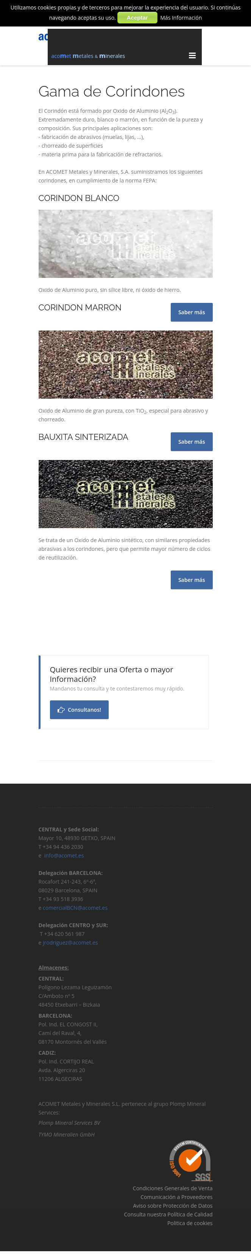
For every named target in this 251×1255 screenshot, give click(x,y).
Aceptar (137, 17)
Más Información (181, 17)
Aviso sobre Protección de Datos (172, 1207)
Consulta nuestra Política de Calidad (168, 1216)
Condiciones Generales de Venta (173, 1190)
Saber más (191, 579)
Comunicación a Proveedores (176, 1198)
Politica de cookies (190, 1224)
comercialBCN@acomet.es (75, 909)
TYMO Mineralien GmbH (67, 1136)
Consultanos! (79, 710)
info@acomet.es (64, 857)
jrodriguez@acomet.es (70, 944)
